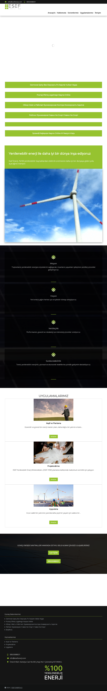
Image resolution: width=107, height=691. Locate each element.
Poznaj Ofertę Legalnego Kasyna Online (53, 95)
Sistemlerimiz (73, 13)
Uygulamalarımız (86, 13)
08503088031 (30, 2)
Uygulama (53, 509)
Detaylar (53, 436)
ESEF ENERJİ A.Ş (16, 688)
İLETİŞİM (53, 552)
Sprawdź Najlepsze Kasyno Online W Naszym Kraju (53, 133)
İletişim (98, 13)
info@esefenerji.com (13, 2)
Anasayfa (51, 13)
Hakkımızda (61, 13)
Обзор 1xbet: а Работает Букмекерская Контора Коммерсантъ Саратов (53, 105)
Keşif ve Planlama (53, 423)
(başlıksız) (9, 630)
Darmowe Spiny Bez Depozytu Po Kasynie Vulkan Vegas (53, 85)
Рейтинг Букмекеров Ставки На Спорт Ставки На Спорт (53, 115)
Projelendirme (53, 466)
